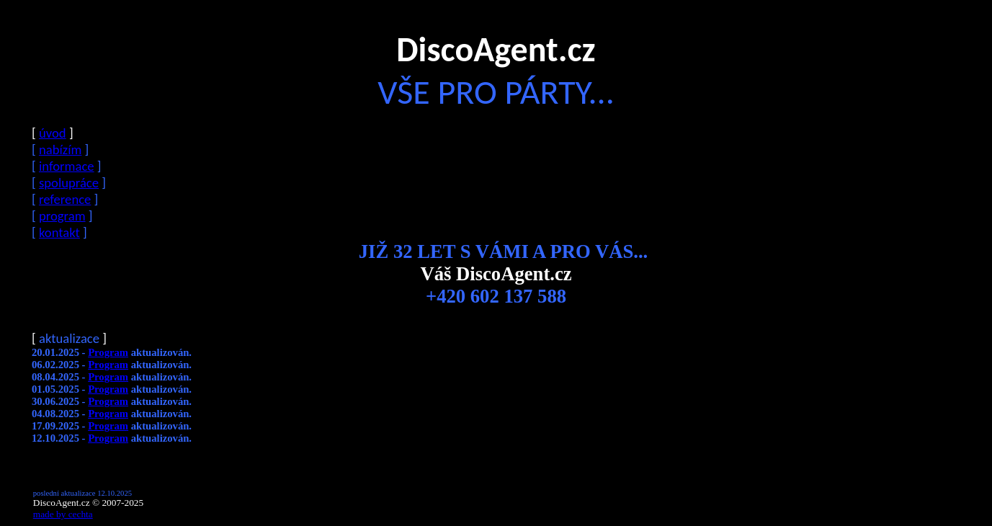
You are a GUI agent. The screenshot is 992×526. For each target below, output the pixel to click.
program (62, 216)
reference (65, 199)
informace (66, 166)
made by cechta (63, 514)
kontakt (59, 232)
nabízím (60, 149)
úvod (52, 133)
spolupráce (69, 182)
